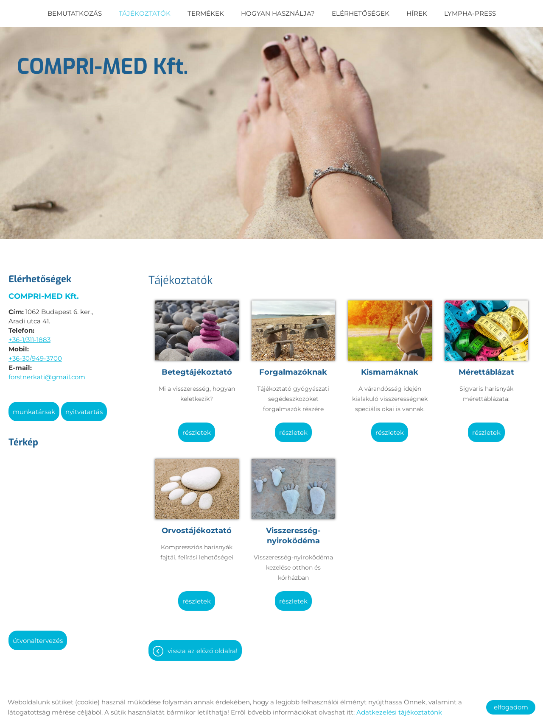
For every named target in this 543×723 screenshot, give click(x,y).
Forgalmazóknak (293, 368)
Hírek (416, 13)
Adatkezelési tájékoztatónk (399, 712)
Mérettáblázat (486, 368)
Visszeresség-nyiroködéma (293, 531)
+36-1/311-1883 (29, 335)
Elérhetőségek (360, 13)
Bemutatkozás (75, 13)
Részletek (196, 428)
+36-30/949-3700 (35, 354)
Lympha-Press (470, 13)
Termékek (206, 13)
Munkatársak (34, 407)
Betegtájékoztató (197, 368)
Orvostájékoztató (197, 526)
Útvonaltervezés (38, 636)
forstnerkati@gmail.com (46, 373)
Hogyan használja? (278, 13)
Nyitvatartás (84, 407)
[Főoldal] (102, 64)
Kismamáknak (389, 368)
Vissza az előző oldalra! (203, 646)
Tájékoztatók (145, 13)
